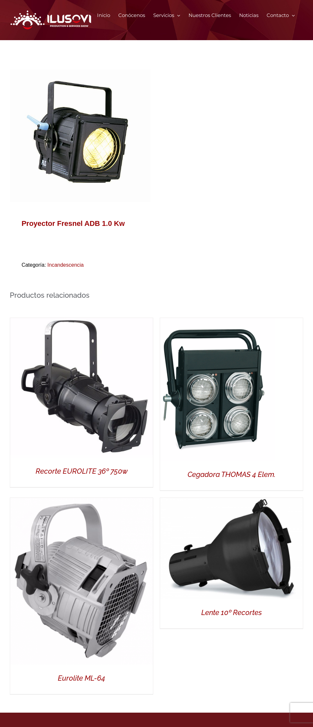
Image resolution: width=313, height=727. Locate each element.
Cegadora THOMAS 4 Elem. (231, 474)
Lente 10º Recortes (231, 612)
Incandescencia (65, 265)
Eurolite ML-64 (81, 678)
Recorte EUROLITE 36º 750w (82, 471)
